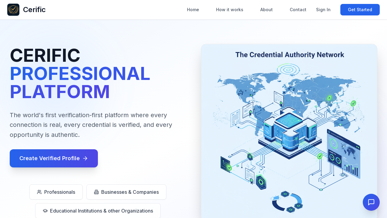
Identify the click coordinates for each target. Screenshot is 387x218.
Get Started (360, 9)
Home (193, 9)
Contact (298, 9)
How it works (229, 9)
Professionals (56, 192)
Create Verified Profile (53, 158)
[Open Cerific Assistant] (371, 202)
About (266, 9)
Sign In (323, 9)
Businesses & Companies (126, 192)
